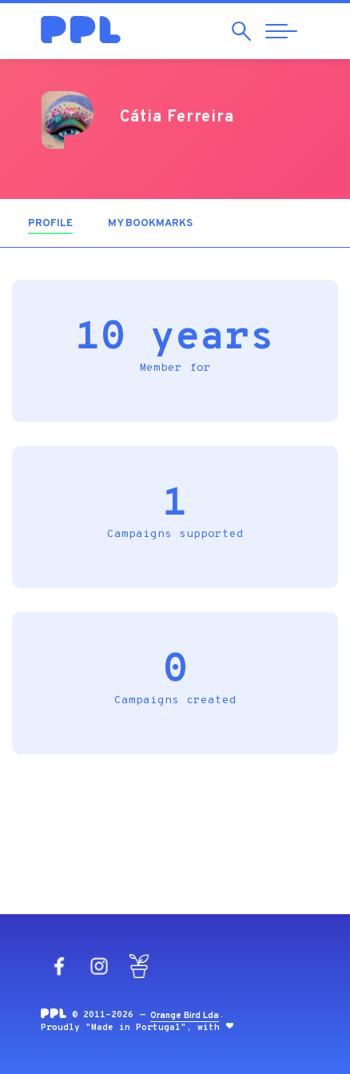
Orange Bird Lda (184, 1015)
